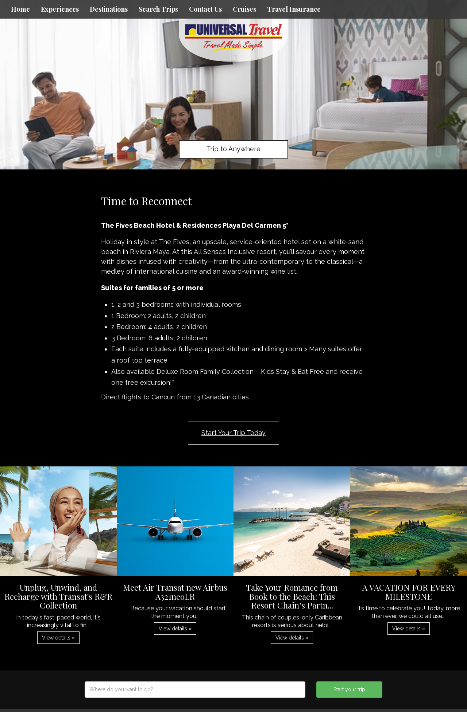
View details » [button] (58, 638)
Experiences (60, 9)
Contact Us (205, 9)
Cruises (244, 9)
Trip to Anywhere (233, 149)
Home (20, 9)
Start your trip (349, 689)
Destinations (109, 9)
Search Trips (158, 9)
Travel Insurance (294, 9)
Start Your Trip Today (233, 433)
